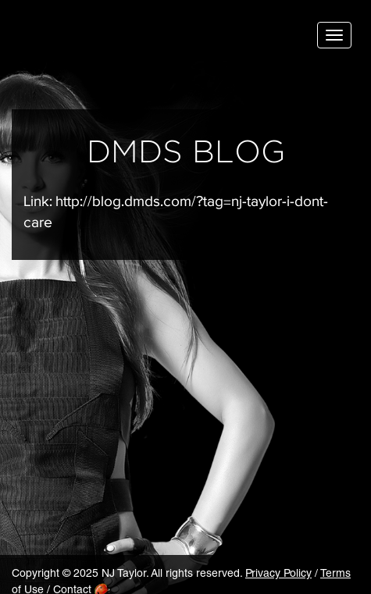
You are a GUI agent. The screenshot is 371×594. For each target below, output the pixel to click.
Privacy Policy (278, 574)
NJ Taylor (90, 38)
